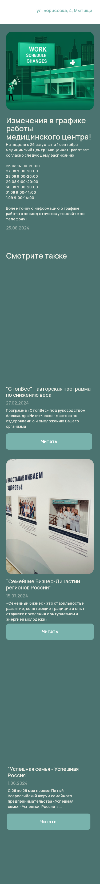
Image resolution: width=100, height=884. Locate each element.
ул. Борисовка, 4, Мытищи (64, 10)
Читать (48, 821)
